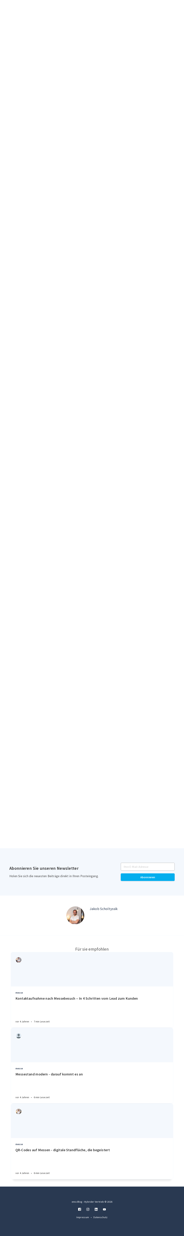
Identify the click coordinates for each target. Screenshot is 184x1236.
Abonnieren (147, 877)
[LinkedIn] (96, 1209)
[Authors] (18, 960)
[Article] (92, 969)
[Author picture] (75, 915)
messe (19, 992)
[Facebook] (79, 1209)
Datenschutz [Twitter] (100, 1217)
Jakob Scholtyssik (104, 908)
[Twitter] (104, 1209)
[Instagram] (87, 1209)
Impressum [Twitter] (82, 1217)
